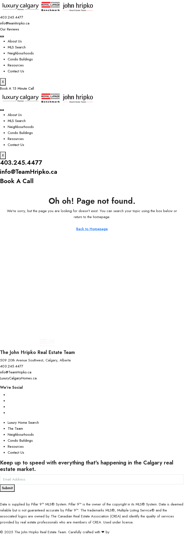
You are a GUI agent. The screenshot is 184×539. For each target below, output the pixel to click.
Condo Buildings (20, 59)
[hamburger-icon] (2, 36)
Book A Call (17, 181)
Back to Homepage (92, 229)
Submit (7, 488)
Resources (16, 65)
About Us (15, 41)
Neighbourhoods (21, 53)
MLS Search (17, 47)
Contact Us (16, 71)
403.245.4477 (21, 162)
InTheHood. (119, 532)
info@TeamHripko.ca (28, 171)
